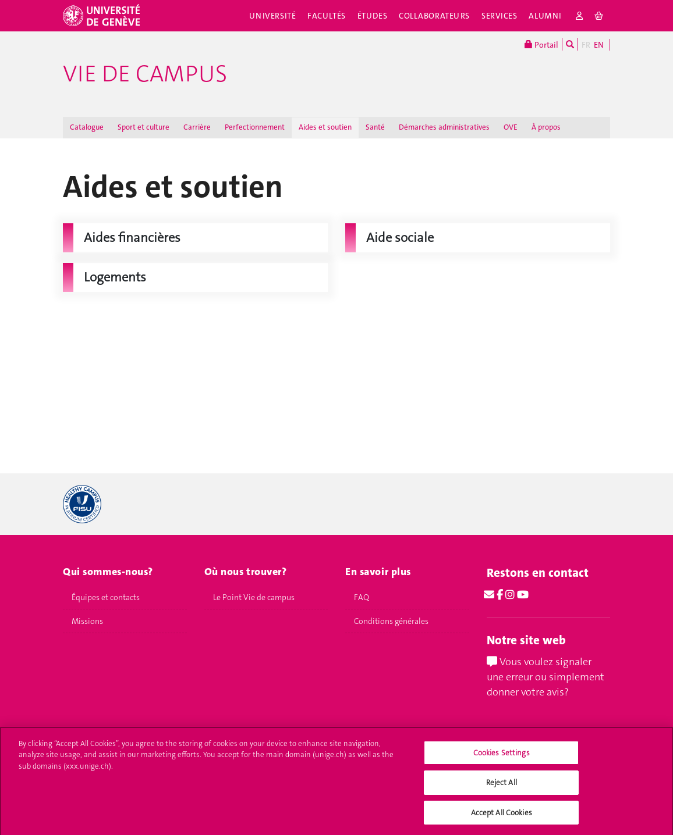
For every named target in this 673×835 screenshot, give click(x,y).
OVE (511, 127)
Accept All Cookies (501, 818)
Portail (541, 44)
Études (372, 15)
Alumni (545, 15)
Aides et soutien (325, 127)
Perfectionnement (255, 127)
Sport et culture (143, 127)
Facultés (326, 15)
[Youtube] (523, 595)
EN (599, 45)
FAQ (361, 597)
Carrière (197, 127)
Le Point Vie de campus (254, 597)
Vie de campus (145, 74)
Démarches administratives (444, 127)
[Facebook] (500, 595)
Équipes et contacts (106, 597)
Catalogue (87, 127)
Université (272, 15)
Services (499, 15)
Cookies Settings (501, 758)
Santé (375, 127)
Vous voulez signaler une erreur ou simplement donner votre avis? (545, 676)
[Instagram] (510, 595)
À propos (546, 127)
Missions (87, 621)
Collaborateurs (434, 15)
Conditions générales (391, 621)
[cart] (599, 15)
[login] (579, 15)
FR (586, 45)
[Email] (489, 595)
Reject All (501, 788)
